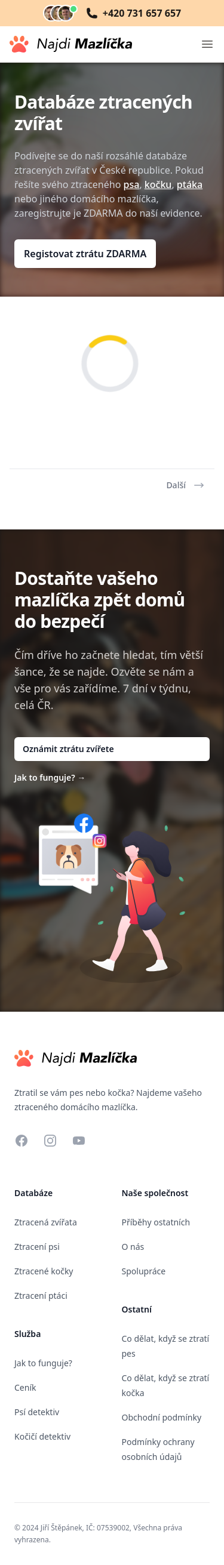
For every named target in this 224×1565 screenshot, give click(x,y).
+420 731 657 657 (133, 13)
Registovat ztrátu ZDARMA (85, 253)
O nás (133, 1246)
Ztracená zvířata (45, 1222)
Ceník (25, 1387)
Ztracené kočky (43, 1271)
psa (132, 184)
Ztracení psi (37, 1246)
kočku (158, 184)
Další (185, 485)
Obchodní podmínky (162, 1417)
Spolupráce (144, 1271)
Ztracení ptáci (40, 1295)
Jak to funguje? (49, 777)
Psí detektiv (36, 1412)
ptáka (189, 184)
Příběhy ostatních (156, 1222)
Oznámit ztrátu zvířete (68, 748)
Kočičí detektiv (42, 1436)
